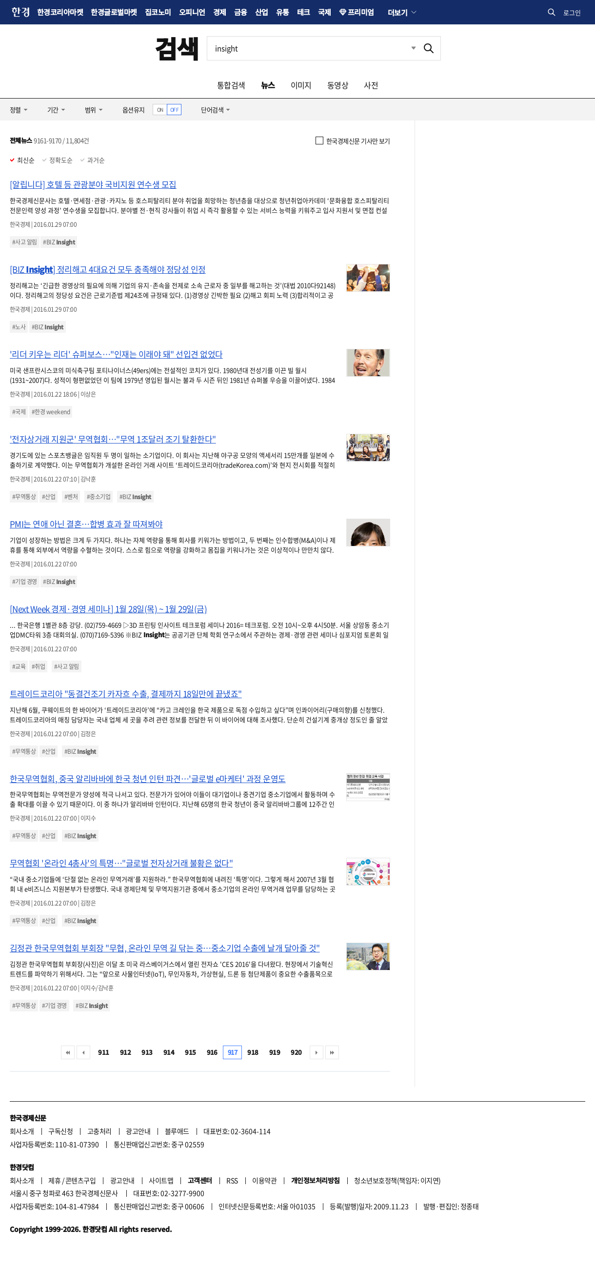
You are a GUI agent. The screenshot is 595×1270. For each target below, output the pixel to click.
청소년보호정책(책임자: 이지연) (397, 1180)
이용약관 (264, 1180)
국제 (324, 12)
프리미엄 (361, 12)
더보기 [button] (397, 12)
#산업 (48, 496)
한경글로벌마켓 (114, 12)
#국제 (18, 411)
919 (274, 1052)
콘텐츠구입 (80, 1180)
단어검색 (212, 109)
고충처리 (99, 1131)
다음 (316, 1052)
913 (146, 1052)
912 (125, 1052)
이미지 (301, 85)
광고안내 (138, 1131)
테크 (303, 12)
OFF (174, 109)
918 (252, 1052)
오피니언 (192, 12)
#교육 (18, 666)
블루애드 (177, 1131)
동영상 (337, 85)
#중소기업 (98, 496)
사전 (371, 85)
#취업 (38, 666)
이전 (83, 1052)
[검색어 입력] (312, 48)
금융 (240, 12)
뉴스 (268, 85)
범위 (90, 109)
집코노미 (158, 12)
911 (103, 1052)
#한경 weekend (51, 411)
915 (190, 1052)
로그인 (572, 12)
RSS (232, 1180)
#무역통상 (24, 496)
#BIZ (59, 242)
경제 (219, 12)
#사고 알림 (24, 242)
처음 (68, 1052)
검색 (177, 48)
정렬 (15, 109)
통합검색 (231, 85)
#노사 (18, 327)
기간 (53, 109)
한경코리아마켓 (60, 12)
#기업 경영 (24, 581)
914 (168, 1052)
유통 (282, 12)
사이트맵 (161, 1180)
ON (160, 109)
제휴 (54, 1180)
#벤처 (71, 496)
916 (212, 1052)
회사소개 (22, 1131)
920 (296, 1052)
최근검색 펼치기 (406, 48)
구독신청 (60, 1131)
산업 (261, 12)
